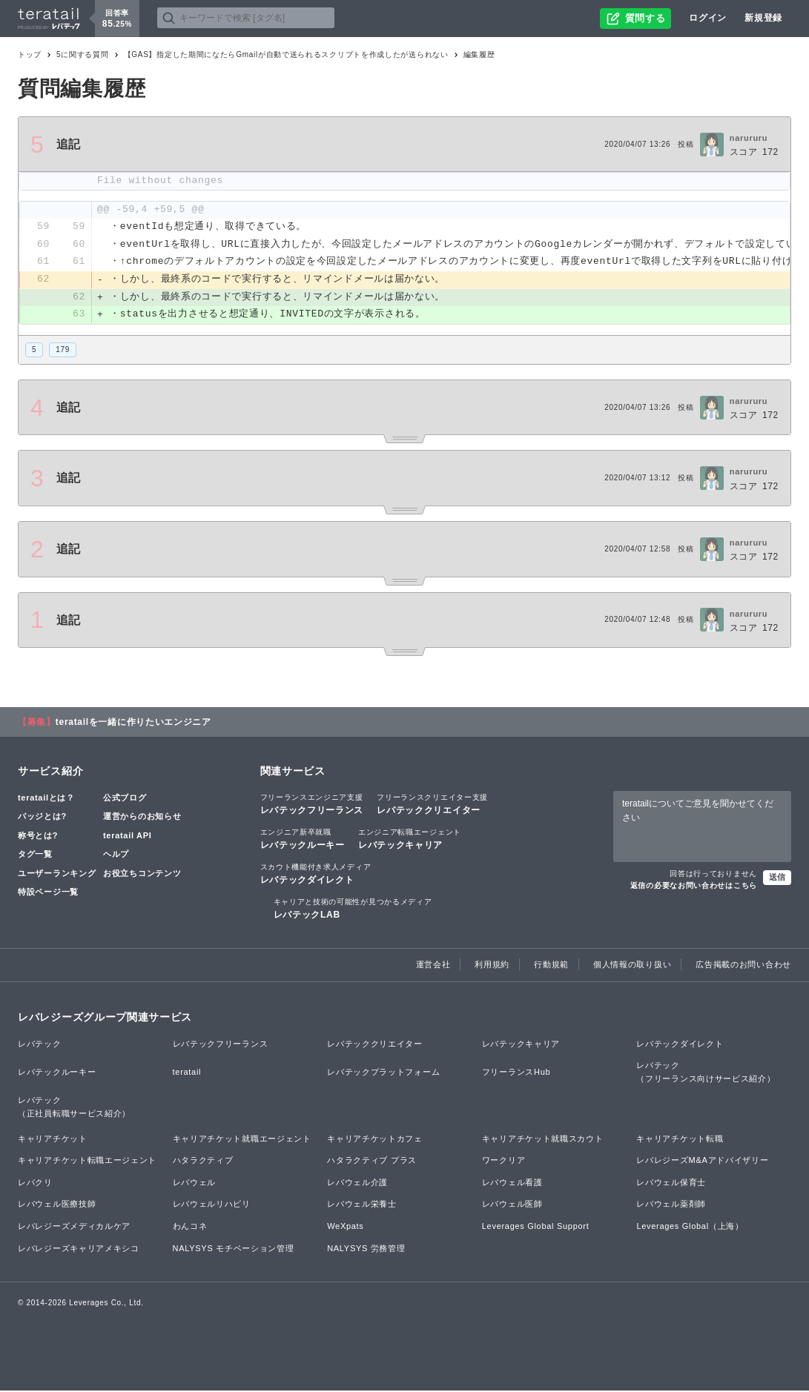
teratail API (127, 836)
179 (63, 350)
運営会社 (433, 965)
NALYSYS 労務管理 (366, 1248)
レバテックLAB (353, 909)
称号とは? (38, 836)
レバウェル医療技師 (57, 1205)
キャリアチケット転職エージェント (87, 1161)
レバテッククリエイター (432, 804)
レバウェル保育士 (671, 1183)
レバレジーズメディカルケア (74, 1227)
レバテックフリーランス (312, 804)
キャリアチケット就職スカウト (543, 1139)
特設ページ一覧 (48, 893)
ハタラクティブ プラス (372, 1161)
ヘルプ (116, 855)
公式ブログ (125, 798)
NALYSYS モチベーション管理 (233, 1248)
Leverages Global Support (536, 1227)
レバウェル (195, 1183)
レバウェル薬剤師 (671, 1205)
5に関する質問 (82, 54)
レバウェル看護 (512, 1183)
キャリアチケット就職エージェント (242, 1139)
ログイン (708, 18)
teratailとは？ (46, 798)
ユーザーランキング (57, 873)
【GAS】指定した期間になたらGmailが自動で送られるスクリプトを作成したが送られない (286, 54)
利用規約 (492, 965)
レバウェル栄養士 (362, 1205)
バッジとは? (42, 817)
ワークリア (504, 1161)
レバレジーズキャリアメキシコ (78, 1248)
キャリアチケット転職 (679, 1139)
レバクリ (35, 1183)
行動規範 (551, 965)
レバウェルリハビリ (212, 1205)
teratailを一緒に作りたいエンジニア (133, 722)
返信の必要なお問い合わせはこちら (693, 887)
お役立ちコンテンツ (142, 873)
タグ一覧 (35, 855)
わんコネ (190, 1227)
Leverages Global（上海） (689, 1227)
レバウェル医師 (512, 1205)
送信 (777, 878)
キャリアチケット (52, 1139)
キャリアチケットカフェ (375, 1139)
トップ (30, 54)
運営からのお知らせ (142, 817)
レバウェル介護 (357, 1183)
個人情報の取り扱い (632, 965)
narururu (748, 137)
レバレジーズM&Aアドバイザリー (702, 1161)
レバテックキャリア (409, 839)
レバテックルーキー (302, 839)
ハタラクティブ (203, 1161)
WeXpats (345, 1227)
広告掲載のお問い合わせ (743, 965)
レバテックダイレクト (316, 874)
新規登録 (763, 18)
